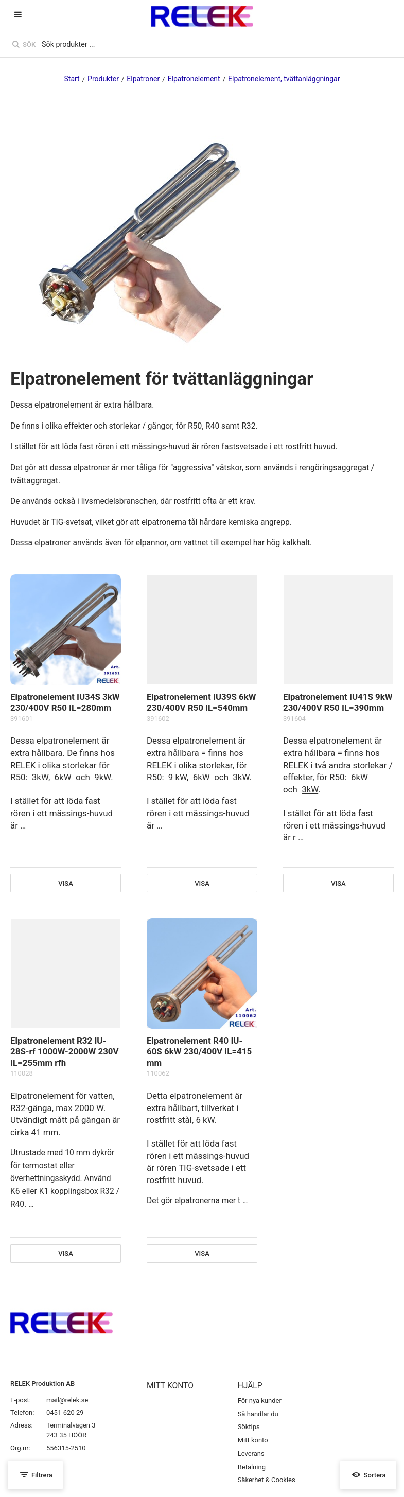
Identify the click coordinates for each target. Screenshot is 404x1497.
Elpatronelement (194, 79)
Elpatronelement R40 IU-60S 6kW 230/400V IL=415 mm (199, 1051)
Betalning (252, 1467)
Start (72, 79)
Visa (65, 883)
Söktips (249, 1427)
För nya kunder (260, 1400)
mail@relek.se (67, 1400)
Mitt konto (253, 1440)
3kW (241, 777)
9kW (102, 777)
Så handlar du (258, 1414)
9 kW (177, 777)
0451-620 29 (65, 1412)
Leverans (251, 1453)
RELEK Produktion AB (42, 1383)
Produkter (103, 79)
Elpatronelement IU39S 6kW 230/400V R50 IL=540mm (201, 702)
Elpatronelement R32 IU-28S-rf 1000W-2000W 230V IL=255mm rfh (64, 1051)
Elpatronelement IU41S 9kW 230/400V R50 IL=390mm (338, 702)
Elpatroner (143, 79)
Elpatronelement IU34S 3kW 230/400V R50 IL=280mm (65, 702)
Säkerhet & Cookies (266, 1480)
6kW (63, 777)
